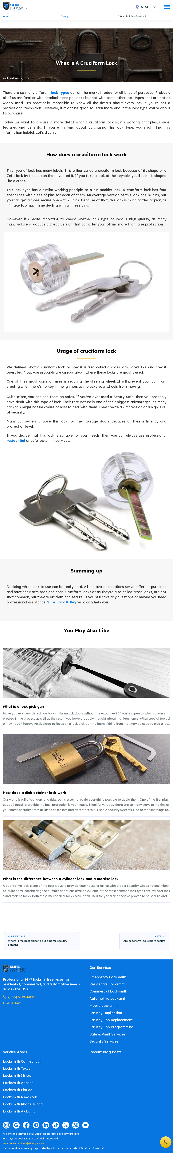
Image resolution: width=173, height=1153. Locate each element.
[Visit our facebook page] (26, 1125)
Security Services (103, 1041)
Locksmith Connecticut (22, 1061)
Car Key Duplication (105, 1013)
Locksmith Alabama (19, 1111)
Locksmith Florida (17, 1090)
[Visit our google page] (16, 1125)
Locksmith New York (20, 1097)
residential (16, 440)
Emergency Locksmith (107, 977)
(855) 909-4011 (19, 997)
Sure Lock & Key (61, 602)
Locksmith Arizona (18, 1083)
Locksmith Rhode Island (23, 1104)
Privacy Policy (36, 1143)
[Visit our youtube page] (85, 1125)
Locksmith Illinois (17, 1075)
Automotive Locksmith (108, 998)
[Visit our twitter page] (65, 1125)
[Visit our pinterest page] (36, 1125)
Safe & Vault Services (107, 1034)
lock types (60, 92)
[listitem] (86, 687)
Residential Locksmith (107, 984)
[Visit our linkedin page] (45, 1125)
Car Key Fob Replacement (111, 1020)
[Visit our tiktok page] (55, 1125)
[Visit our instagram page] (6, 1125)
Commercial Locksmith (108, 991)
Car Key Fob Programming (111, 1027)
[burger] (167, 7)
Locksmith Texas (16, 1068)
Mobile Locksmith (104, 1005)
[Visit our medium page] (75, 1125)
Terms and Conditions (15, 1143)
